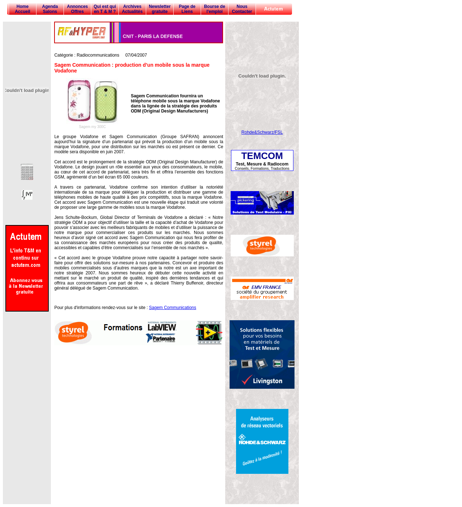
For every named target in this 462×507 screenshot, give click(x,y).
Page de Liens (187, 9)
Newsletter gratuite (160, 9)
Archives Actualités (132, 9)
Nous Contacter (242, 9)
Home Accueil (22, 9)
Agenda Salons (50, 9)
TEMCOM (262, 155)
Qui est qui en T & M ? (104, 9)
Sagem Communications (172, 307)
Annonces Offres (77, 9)
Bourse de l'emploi (214, 9)
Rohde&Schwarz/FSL (262, 132)
